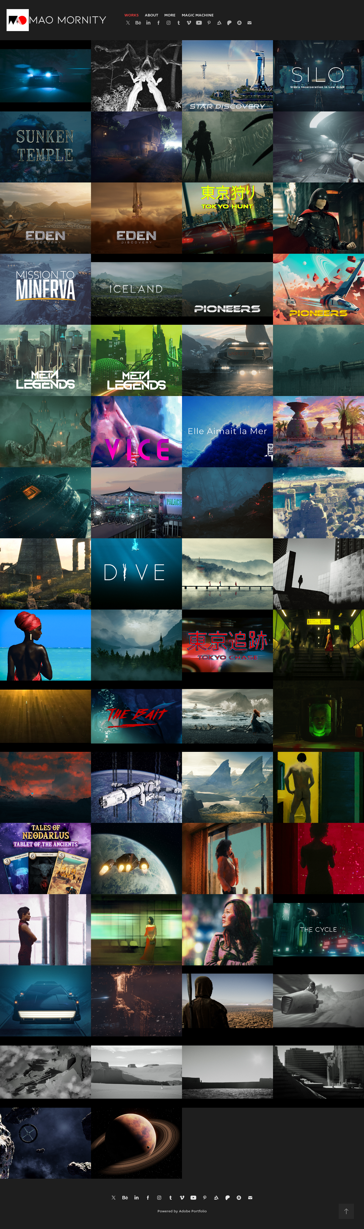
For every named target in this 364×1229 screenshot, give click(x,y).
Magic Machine (198, 15)
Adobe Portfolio (193, 1211)
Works (131, 15)
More (169, 15)
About (151, 15)
